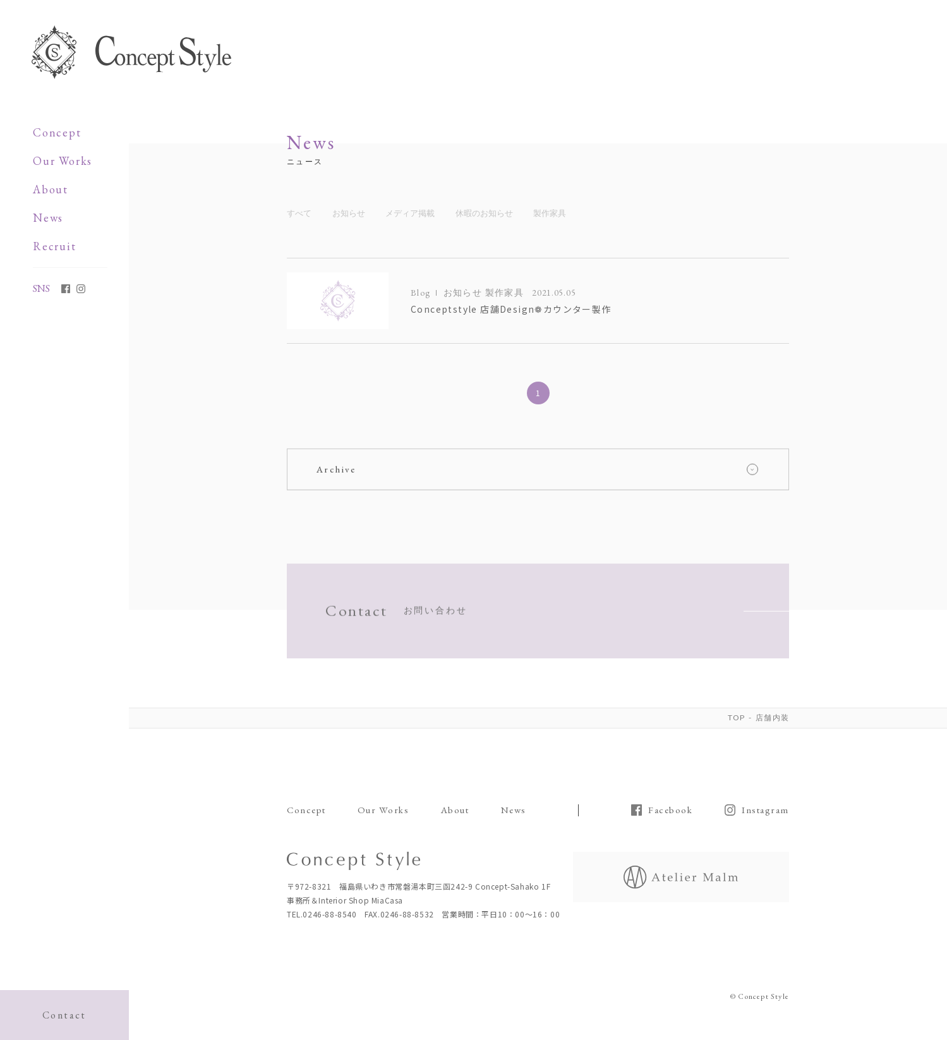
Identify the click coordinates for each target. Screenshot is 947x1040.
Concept (57, 132)
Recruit (54, 246)
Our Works (62, 161)
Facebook (670, 810)
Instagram (765, 810)
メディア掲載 (410, 214)
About (50, 189)
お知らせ (348, 214)
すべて (299, 214)
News (48, 217)
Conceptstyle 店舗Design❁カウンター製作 (511, 310)
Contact (64, 1015)
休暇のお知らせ (484, 214)
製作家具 (549, 214)
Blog (421, 293)
